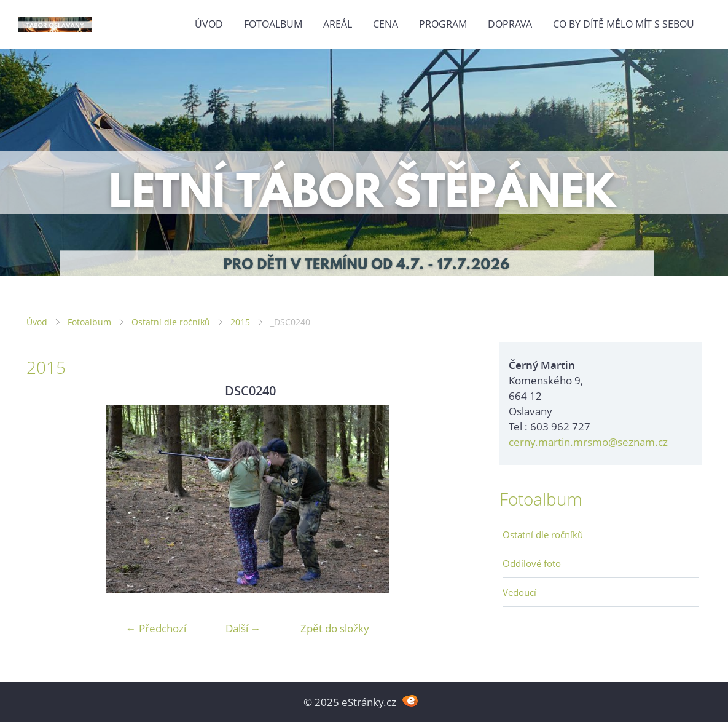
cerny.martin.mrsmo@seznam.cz (588, 442)
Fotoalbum (273, 24)
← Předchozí (156, 628)
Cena (385, 24)
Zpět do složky (334, 628)
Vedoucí (519, 592)
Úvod (209, 24)
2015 (240, 322)
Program (443, 24)
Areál (337, 24)
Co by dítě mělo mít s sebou (623, 24)
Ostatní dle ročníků (170, 322)
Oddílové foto (532, 563)
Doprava (510, 24)
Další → (243, 628)
